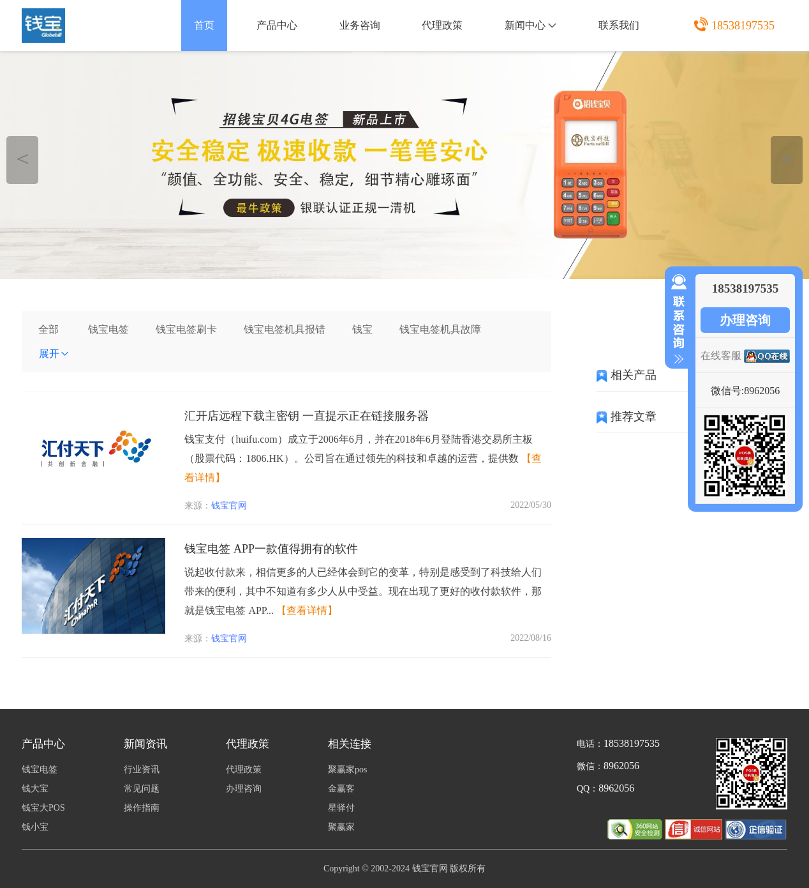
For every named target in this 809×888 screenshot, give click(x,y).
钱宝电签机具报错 (284, 329)
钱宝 (362, 329)
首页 (204, 25)
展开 (54, 353)
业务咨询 (359, 25)
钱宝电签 (108, 329)
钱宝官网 (229, 505)
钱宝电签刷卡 (186, 329)
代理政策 (442, 25)
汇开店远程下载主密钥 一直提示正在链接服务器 (306, 416)
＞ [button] (787, 158)
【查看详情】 (307, 610)
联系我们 (618, 25)
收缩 (676, 319)
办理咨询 (745, 320)
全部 (48, 329)
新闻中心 (530, 25)
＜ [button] (22, 158)
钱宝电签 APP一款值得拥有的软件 (271, 548)
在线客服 (721, 355)
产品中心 (276, 25)
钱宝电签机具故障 (440, 329)
